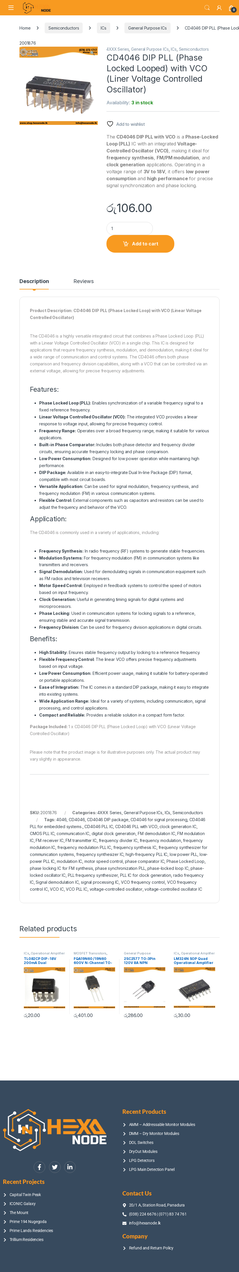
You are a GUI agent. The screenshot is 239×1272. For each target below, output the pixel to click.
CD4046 (77, 819)
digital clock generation (114, 833)
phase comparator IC (144, 861)
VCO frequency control (143, 882)
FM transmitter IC (81, 840)
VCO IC (57, 889)
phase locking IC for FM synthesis (61, 868)
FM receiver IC (49, 840)
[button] (92, 53)
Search (207, 8)
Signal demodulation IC (57, 882)
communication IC (73, 833)
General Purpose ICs (147, 27)
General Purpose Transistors (137, 955)
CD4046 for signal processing (159, 819)
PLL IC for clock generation (145, 875)
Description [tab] (34, 281)
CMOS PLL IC (42, 833)
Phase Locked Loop (185, 861)
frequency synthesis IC (134, 847)
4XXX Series (117, 49)
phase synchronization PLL (120, 868)
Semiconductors (63, 27)
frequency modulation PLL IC (84, 847)
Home (24, 27)
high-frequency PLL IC (146, 854)
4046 (61, 819)
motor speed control (103, 861)
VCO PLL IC (76, 889)
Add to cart (145, 244)
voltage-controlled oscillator (116, 889)
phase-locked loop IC (167, 868)
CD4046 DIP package (107, 819)
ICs (103, 27)
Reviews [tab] (83, 281)
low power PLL (183, 854)
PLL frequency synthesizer (93, 875)
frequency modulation (160, 840)
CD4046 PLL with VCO (136, 826)
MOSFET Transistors (90, 953)
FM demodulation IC (156, 833)
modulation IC (69, 861)
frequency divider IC (118, 840)
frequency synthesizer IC (100, 854)
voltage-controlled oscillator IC (173, 889)
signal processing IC (100, 882)
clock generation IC (178, 826)
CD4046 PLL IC (98, 826)
